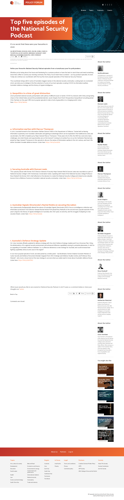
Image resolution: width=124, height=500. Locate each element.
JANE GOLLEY (101, 388)
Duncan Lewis (26, 51)
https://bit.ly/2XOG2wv (74, 178)
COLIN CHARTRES (102, 374)
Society (100, 460)
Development (13, 466)
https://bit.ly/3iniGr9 (20, 102)
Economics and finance (33, 466)
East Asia (85, 59)
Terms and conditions (69, 464)
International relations (39, 59)
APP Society (82, 469)
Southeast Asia (13, 60)
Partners (63, 452)
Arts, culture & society (70, 59)
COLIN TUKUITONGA (103, 427)
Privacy (66, 466)
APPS (80, 466)
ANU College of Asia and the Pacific (88, 471)
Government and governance (17, 59)
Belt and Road (31, 464)
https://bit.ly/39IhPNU (25, 260)
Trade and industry (28, 59)
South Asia (89, 59)
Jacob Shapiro (23, 53)
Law (11, 477)
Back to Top (13, 294)
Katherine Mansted (23, 55)
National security (49, 59)
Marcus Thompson (104, 174)
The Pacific (19, 60)
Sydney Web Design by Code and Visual (103, 496)
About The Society (103, 464)
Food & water (13, 471)
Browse (83, 10)
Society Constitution (103, 466)
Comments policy (68, 469)
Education (13, 469)
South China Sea (14, 482)
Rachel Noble (36, 51)
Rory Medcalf (102, 271)
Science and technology (59, 59)
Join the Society (102, 469)
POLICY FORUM (42, 6)
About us (54, 452)
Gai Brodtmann (15, 51)
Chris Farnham (36, 55)
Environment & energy (33, 469)
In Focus (57, 460)
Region (46, 460)
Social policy (30, 480)
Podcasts (100, 10)
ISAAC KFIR (101, 414)
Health (12, 475)
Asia (81, 59)
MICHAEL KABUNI (102, 401)
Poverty (57, 466)
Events (110, 10)
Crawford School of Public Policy (87, 464)
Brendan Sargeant (35, 53)
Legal (66, 460)
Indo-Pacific (58, 464)
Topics (91, 10)
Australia (78, 59)
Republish (90, 57)
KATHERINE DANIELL (103, 441)
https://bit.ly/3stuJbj (35, 214)
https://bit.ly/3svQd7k (53, 142)
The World (25, 60)
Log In (70, 452)
